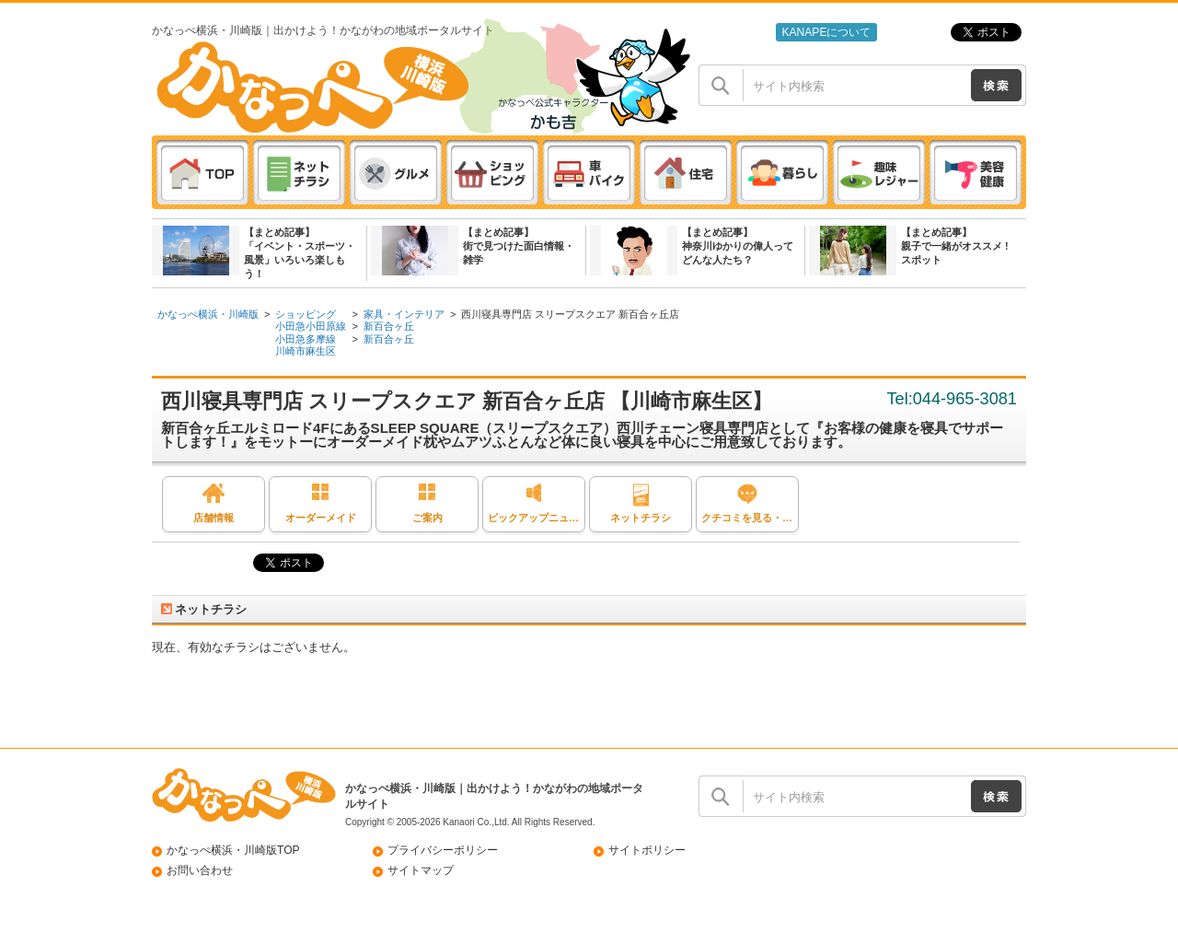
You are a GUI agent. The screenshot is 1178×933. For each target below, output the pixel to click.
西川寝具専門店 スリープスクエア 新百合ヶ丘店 (570, 314)
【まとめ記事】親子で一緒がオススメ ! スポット (955, 246)
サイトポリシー (647, 850)
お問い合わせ (200, 870)
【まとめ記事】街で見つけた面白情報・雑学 (518, 246)
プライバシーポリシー (442, 850)
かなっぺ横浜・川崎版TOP (233, 850)
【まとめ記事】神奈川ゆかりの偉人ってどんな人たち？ (737, 246)
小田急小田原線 (310, 326)
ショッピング (305, 314)
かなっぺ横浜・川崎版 (208, 314)
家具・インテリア (404, 314)
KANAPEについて (826, 32)
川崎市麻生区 (305, 350)
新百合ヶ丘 (389, 326)
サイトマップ (420, 870)
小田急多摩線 (305, 338)
